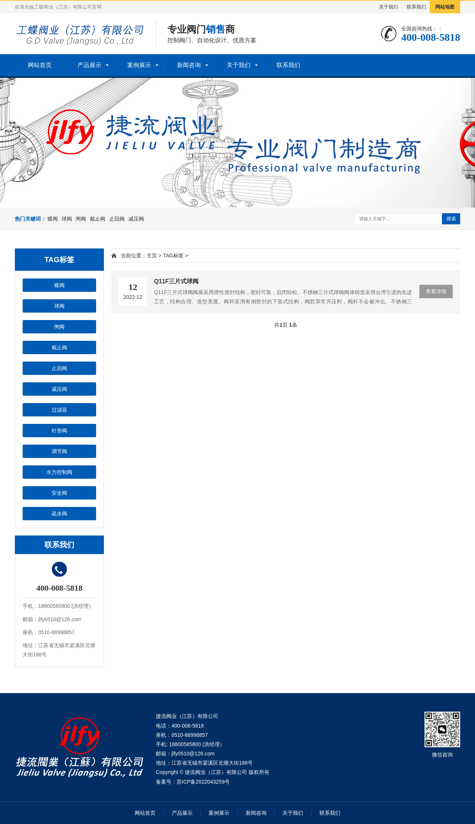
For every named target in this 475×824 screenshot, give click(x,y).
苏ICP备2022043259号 (203, 782)
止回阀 (117, 219)
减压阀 (136, 219)
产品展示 (89, 65)
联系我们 (416, 7)
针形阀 (59, 431)
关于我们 (388, 7)
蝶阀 (53, 219)
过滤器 (59, 410)
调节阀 (59, 451)
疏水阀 (59, 514)
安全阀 (59, 493)
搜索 (451, 218)
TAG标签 (173, 255)
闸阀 (81, 219)
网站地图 (445, 7)
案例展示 (139, 65)
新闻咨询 (189, 65)
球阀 (67, 219)
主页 (152, 255)
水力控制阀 (59, 472)
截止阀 (97, 219)
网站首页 (40, 65)
